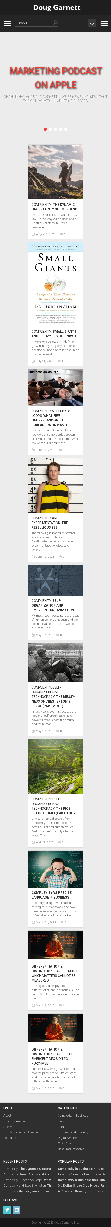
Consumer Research (71, 1149)
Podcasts (9, 1138)
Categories (7, 23)
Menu (104, 23)
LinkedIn (16, 1210)
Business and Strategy (73, 1132)
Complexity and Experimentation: (50, 522)
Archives (9, 1126)
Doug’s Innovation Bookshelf (21, 1132)
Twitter (7, 1210)
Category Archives (15, 1121)
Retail (61, 1126)
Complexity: (40, 1169)
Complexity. (53, 605)
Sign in (92, 23)
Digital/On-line (67, 1138)
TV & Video (65, 1143)
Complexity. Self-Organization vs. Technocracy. (53, 697)
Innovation (64, 1121)
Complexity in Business (73, 1115)
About (7, 1115)
